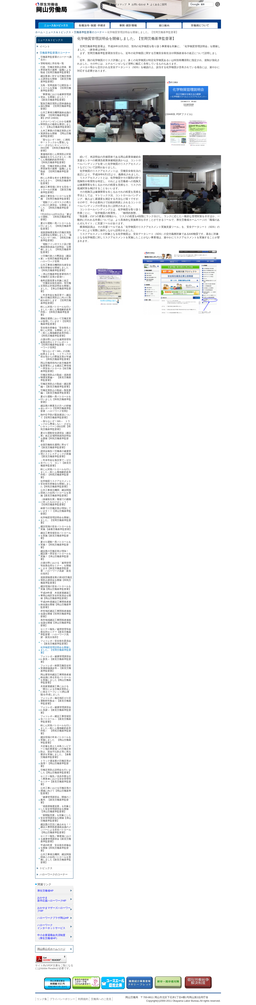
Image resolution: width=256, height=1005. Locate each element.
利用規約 (83, 999)
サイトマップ (119, 4)
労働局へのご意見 (101, 999)
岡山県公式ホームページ (51, 948)
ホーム (39, 32)
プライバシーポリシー (62, 999)
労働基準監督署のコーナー (89, 32)
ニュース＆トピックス (58, 32)
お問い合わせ (139, 4)
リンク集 (42, 999)
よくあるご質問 (158, 4)
